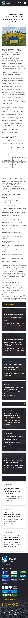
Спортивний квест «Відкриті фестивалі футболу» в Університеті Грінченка (14, 537)
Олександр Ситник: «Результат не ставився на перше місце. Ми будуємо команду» (14, 438)
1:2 (16, 65)
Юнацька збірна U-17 (9, 10)
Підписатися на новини (9, 599)
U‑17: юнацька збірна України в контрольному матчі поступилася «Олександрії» (13, 389)
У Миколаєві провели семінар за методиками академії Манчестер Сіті (12, 514)
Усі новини (24, 404)
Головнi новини (8, 478)
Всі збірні (11, 8)
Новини (19, 3)
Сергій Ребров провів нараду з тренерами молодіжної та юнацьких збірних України (13, 415)
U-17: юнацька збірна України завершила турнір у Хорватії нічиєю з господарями (13, 460)
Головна (4, 8)
